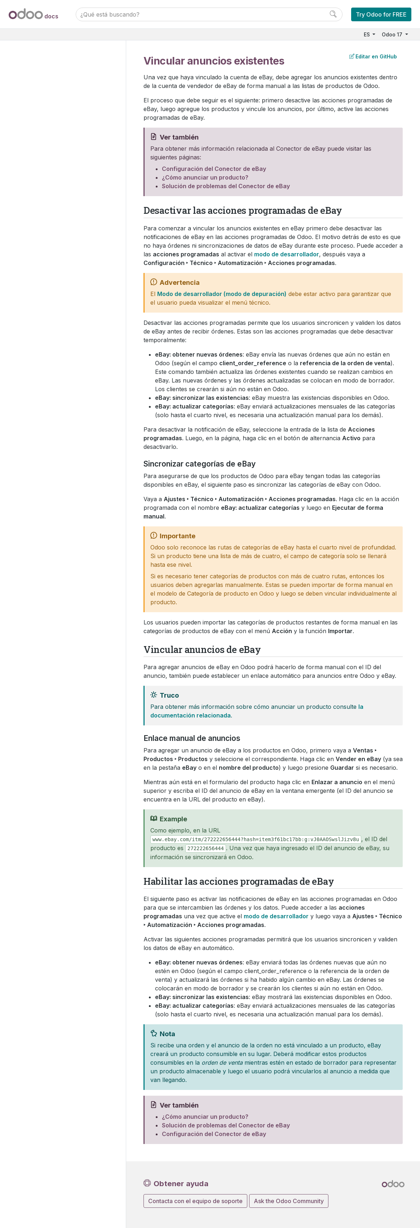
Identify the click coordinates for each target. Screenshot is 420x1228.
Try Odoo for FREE (381, 14)
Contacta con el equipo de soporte (195, 1201)
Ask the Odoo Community (289, 1201)
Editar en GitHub (373, 56)
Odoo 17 (393, 34)
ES (367, 34)
